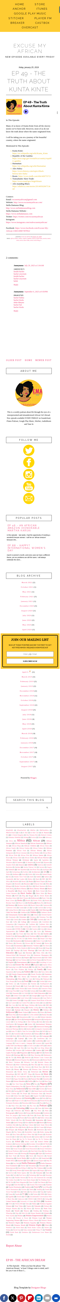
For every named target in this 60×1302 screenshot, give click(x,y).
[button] (29, 639)
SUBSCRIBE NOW (30, 661)
